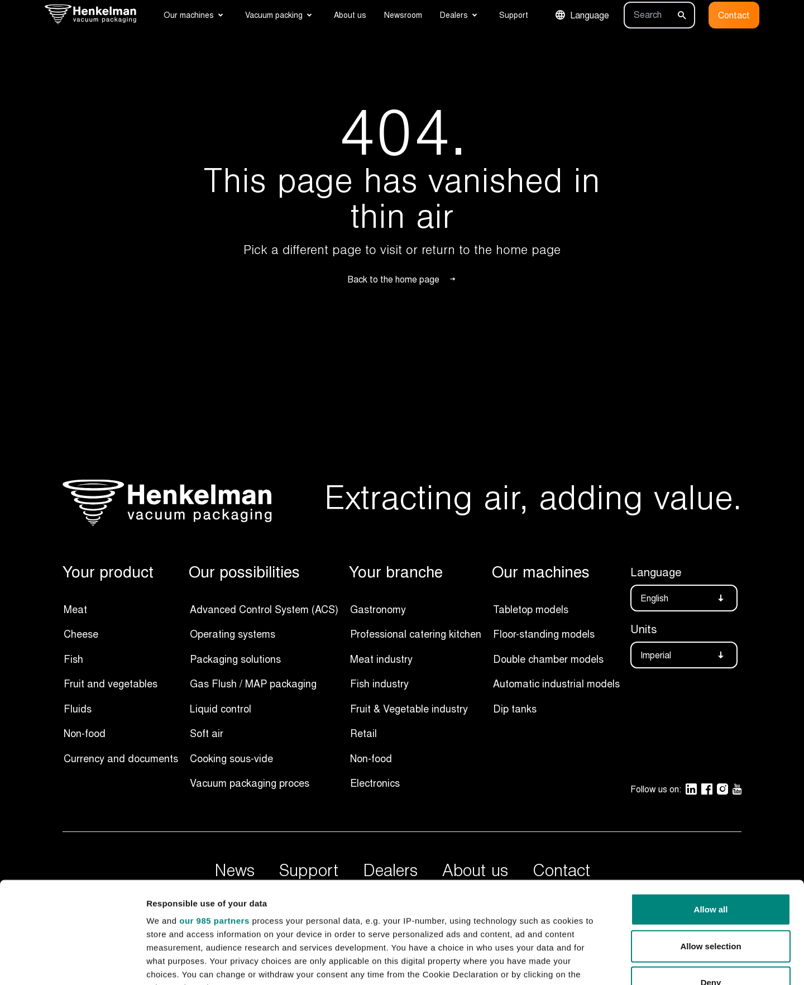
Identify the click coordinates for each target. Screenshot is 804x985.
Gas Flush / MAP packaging (253, 683)
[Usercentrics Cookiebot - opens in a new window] (72, 963)
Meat (75, 609)
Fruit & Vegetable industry (409, 708)
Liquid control (220, 708)
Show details (586, 963)
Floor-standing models (544, 633)
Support (513, 14)
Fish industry (379, 683)
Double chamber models (548, 659)
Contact (734, 15)
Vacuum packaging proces (249, 783)
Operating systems (232, 633)
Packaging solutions (235, 659)
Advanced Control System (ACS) (264, 609)
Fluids (78, 708)
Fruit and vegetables (110, 683)
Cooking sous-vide (231, 758)
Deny (711, 887)
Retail (363, 733)
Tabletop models (530, 609)
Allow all (711, 814)
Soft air (206, 733)
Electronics (375, 783)
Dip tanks (515, 708)
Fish (73, 659)
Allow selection (710, 850)
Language (581, 15)
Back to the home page (402, 279)
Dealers (454, 14)
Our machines (189, 14)
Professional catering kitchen (415, 633)
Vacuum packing (274, 14)
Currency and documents (121, 758)
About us (350, 14)
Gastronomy (378, 609)
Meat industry (381, 659)
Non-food (85, 733)
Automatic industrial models (556, 683)
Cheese (81, 633)
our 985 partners (214, 825)
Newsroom (403, 14)
